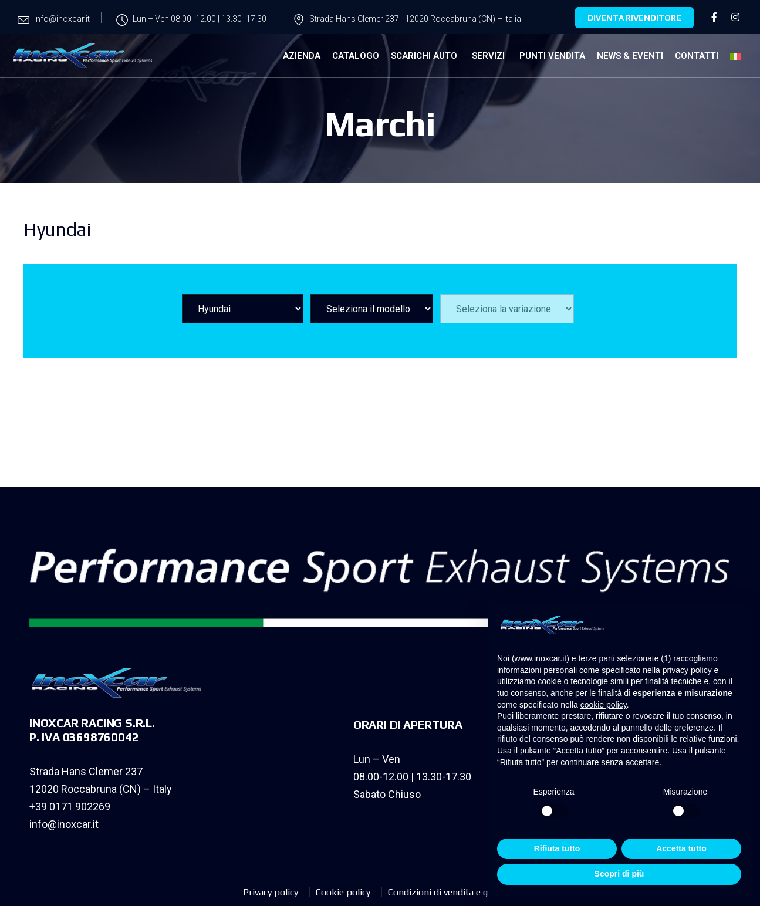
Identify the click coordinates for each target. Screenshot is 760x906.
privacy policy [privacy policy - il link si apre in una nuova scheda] (687, 670)
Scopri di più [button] (619, 873)
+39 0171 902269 (69, 806)
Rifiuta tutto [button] (557, 848)
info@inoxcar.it (64, 824)
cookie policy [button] (603, 704)
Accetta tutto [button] (681, 848)
